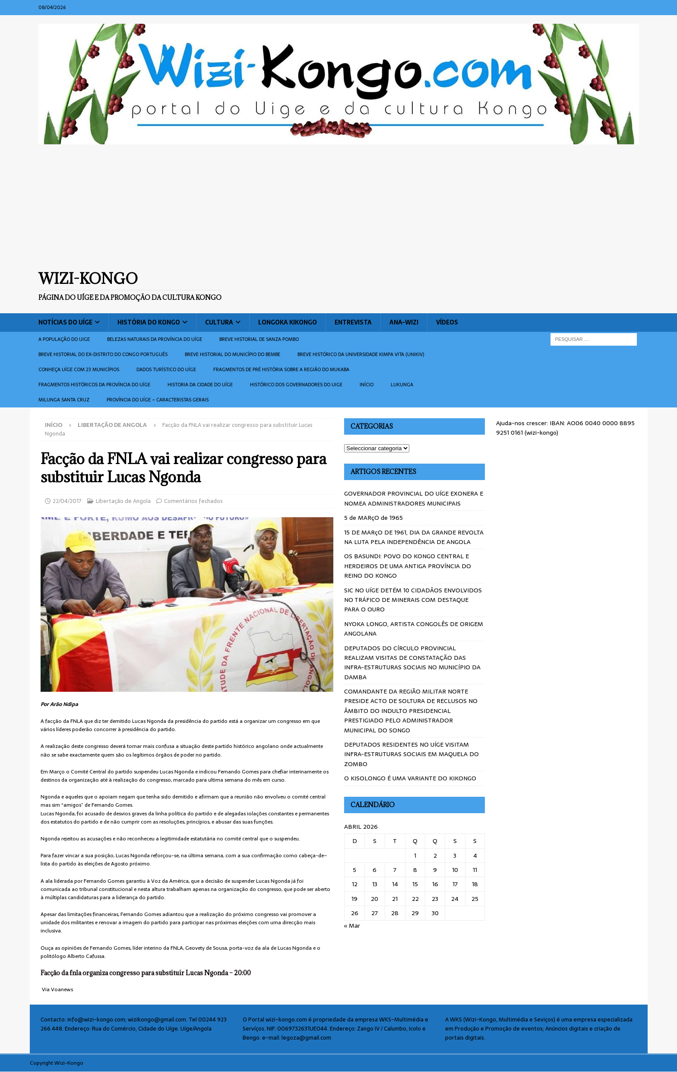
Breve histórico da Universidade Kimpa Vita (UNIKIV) (360, 354)
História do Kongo (148, 322)
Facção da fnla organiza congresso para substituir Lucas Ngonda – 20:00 (146, 973)
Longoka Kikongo (287, 322)
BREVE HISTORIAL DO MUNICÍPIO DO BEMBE (232, 354)
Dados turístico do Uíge (166, 369)
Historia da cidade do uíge (200, 384)
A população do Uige (64, 339)
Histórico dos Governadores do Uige (296, 384)
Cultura (219, 322)
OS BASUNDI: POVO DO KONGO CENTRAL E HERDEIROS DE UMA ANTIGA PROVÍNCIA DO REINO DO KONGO (407, 565)
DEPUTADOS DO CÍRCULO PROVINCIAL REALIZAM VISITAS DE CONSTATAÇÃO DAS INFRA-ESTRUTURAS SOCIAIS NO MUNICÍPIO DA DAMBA (412, 662)
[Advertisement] (338, 206)
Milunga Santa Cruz (63, 400)
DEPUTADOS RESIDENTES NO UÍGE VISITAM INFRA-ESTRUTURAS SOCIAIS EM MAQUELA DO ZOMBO (411, 754)
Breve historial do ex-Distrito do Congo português (103, 354)
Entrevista (353, 322)
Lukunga (402, 384)
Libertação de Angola (123, 501)
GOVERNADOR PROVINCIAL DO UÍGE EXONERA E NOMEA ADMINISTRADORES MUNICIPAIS (413, 498)
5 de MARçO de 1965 (373, 517)
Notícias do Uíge (65, 322)
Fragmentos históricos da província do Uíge (94, 384)
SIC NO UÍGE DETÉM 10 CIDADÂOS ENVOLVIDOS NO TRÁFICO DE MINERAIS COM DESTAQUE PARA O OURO (413, 599)
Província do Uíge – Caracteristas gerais (158, 400)
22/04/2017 (67, 501)
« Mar (352, 925)
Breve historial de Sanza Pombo (259, 339)
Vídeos (447, 322)
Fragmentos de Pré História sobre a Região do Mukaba (281, 369)
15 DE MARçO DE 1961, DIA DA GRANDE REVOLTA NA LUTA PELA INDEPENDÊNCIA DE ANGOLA (414, 537)
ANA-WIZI (403, 322)
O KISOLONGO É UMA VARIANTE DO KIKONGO (410, 778)
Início (366, 384)
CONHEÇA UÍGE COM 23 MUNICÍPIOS (78, 369)
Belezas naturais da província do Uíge (154, 339)
